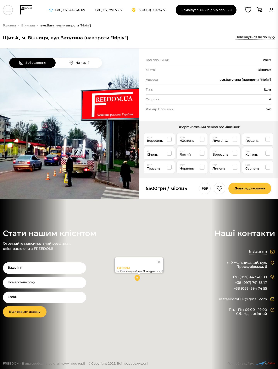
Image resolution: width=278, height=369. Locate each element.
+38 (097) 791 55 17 (251, 283)
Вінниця (28, 25)
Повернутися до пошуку (255, 37)
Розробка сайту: (251, 363)
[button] (139, 279)
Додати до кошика (250, 188)
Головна (9, 25)
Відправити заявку (24, 312)
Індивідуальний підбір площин (206, 10)
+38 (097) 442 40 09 (249, 277)
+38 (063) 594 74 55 (250, 289)
